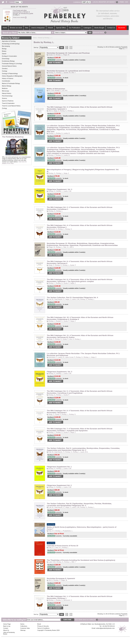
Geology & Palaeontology (10, 73)
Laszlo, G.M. (68, 191)
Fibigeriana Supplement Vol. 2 (59, 485)
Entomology (5, 58)
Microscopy (5, 91)
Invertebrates (6, 81)
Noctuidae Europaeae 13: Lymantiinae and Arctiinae (68, 71)
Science (4, 98)
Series (22, 624)
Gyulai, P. (73, 265)
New (26, 28)
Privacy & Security (43, 626)
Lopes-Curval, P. (70, 357)
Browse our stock (16, 28)
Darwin (4, 53)
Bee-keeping (6, 46)
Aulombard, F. (53, 357)
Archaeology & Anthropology (11, 43)
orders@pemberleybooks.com (105, 628)
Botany (4, 51)
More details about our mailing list (86, 619)
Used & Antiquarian (38, 28)
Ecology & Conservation (9, 56)
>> (126, 48)
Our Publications (74, 28)
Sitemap (22, 630)
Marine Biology (6, 86)
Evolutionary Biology (8, 61)
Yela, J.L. (66, 247)
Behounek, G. (53, 229)
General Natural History (9, 66)
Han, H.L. (58, 547)
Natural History (6, 93)
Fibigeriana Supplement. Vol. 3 (59, 189)
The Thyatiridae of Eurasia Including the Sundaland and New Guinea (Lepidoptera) (81, 560)
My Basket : (112, 2)
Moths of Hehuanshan (56, 89)
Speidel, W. (67, 72)
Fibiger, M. (66, 55)
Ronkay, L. (59, 55)
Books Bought (99, 28)
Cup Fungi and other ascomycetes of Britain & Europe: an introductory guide (23, 12)
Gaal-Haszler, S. (59, 299)
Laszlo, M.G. (84, 452)
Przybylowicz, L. (68, 531)
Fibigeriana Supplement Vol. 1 (59, 467)
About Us (6, 630)
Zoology (4, 108)
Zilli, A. (51, 111)
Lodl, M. (51, 299)
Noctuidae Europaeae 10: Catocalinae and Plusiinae (68, 53)
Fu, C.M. (51, 90)
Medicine (5, 88)
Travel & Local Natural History (11, 106)
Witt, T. (74, 72)
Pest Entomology (7, 96)
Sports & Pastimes (7, 101)
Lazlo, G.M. (52, 562)
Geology (4, 71)
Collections (23, 626)
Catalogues (87, 28)
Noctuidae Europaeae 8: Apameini (61, 578)
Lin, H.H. (64, 90)
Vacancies (121, 28)
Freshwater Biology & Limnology (12, 63)
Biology (4, 48)
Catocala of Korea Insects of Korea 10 (62, 546)
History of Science (7, 78)
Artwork (50, 28)
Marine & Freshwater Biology (11, 83)
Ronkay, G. (52, 72)
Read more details (20, 17)
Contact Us (111, 28)
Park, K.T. (52, 531)
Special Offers (61, 28)
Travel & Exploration (8, 103)
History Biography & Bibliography (12, 76)
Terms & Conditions (43, 628)
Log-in (95, 2)
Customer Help (25, 628)
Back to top (6, 626)
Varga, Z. (56, 111)
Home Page (7, 624)
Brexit (39, 624)
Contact (5, 628)
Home (5, 28)
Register (102, 2)
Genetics (4, 68)
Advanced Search (99, 32)
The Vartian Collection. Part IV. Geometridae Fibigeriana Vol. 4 (72, 297)
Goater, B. (52, 55)
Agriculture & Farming (8, 41)
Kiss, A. (71, 339)
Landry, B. (67, 133)
